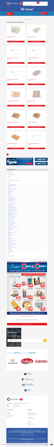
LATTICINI (9, 178)
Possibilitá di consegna (29, 374)
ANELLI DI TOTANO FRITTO (33, 122)
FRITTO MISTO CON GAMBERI (12, 122)
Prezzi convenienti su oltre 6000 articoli (29, 385)
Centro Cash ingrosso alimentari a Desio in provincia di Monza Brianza (19, 441)
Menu (43, 13)
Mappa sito (9, 417)
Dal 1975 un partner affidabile (29, 379)
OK (51, 444)
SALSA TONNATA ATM (32, 36)
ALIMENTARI (10, 172)
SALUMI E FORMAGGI (11, 174)
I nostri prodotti (9, 14)
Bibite (29, 423)
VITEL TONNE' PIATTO (32, 79)
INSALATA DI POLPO (31, 100)
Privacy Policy (9, 416)
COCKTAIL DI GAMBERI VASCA (12, 100)
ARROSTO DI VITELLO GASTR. (12, 79)
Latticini (29, 425)
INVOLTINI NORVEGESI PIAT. (12, 143)
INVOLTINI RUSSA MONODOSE (33, 143)
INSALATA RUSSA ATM (11, 36)
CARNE (9, 176)
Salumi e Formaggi (31, 424)
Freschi (29, 421)
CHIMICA (9, 182)
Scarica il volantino (27, 324)
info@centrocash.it (16, 406)
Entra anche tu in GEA (11, 415)
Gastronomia (30, 422)
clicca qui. (46, 444)
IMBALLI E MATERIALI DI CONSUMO (13, 180)
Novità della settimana (32, 415)
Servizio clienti (29, 390)
